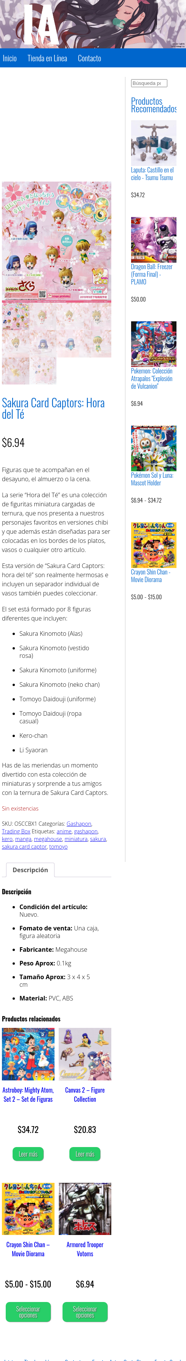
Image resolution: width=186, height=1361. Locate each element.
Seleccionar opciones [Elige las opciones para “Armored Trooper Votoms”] (85, 1312)
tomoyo (58, 846)
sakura (98, 838)
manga (23, 838)
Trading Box (16, 831)
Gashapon (79, 823)
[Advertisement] (56, 124)
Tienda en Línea (47, 58)
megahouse (48, 838)
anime (64, 831)
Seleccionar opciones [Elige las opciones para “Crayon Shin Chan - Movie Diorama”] (28, 1312)
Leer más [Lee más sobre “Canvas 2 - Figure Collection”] (84, 1153)
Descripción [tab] (30, 870)
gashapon (86, 831)
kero (7, 838)
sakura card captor (24, 846)
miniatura (75, 838)
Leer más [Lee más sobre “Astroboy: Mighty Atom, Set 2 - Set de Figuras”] (28, 1153)
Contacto (89, 58)
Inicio (10, 58)
